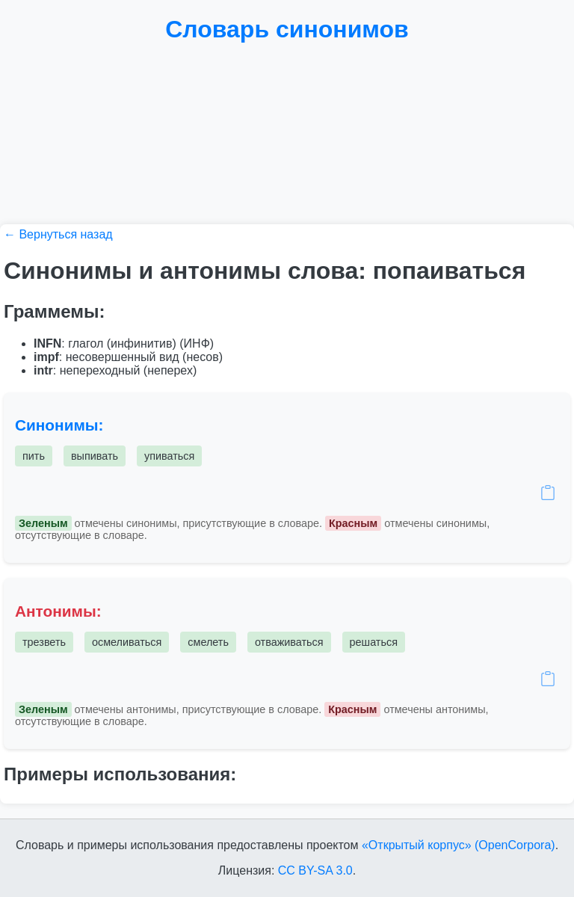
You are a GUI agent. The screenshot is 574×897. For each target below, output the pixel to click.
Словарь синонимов (287, 29)
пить (33, 456)
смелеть (208, 642)
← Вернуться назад (58, 234)
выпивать (94, 456)
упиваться (169, 456)
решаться (374, 642)
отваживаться (289, 642)
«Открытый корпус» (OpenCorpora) (458, 845)
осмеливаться (126, 642)
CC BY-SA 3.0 (315, 870)
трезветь (44, 642)
